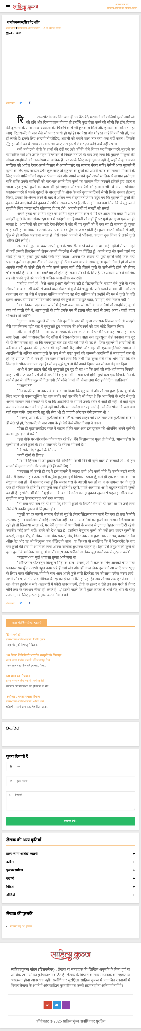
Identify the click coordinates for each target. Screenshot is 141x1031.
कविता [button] (70, 862)
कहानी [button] (70, 878)
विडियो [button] (70, 887)
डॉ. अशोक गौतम (52, 28)
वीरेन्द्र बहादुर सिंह (41, 660)
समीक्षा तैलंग (39, 680)
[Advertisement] (70, 66)
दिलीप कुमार (39, 639)
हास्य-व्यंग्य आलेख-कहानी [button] (70, 854)
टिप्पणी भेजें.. (70, 821)
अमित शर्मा (38, 701)
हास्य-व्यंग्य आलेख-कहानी (28, 28)
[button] (20, 103)
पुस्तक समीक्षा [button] (70, 870)
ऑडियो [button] (70, 895)
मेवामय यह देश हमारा (21, 926)
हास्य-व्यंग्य (11, 28)
